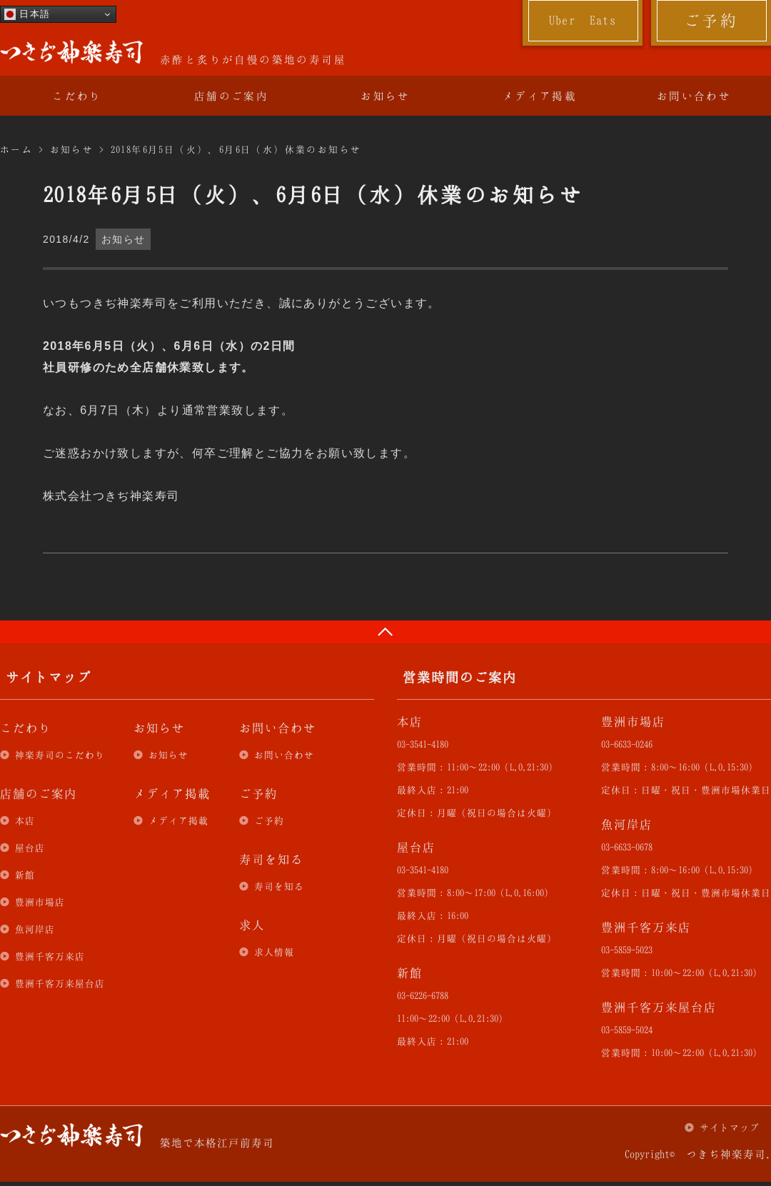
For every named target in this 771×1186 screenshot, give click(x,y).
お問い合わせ (694, 95)
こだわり (77, 95)
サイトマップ (730, 1127)
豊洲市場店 (40, 902)
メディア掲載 (540, 95)
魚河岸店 (35, 929)
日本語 (27, 14)
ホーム (16, 149)
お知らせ (385, 95)
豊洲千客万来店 (50, 956)
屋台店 (30, 848)
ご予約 (711, 20)
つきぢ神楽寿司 (71, 52)
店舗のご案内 (231, 95)
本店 (25, 820)
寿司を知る (279, 886)
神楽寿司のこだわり (60, 755)
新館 (25, 875)
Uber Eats (583, 20)
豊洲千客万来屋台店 (60, 983)
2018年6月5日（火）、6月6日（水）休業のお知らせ (236, 149)
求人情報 (274, 952)
